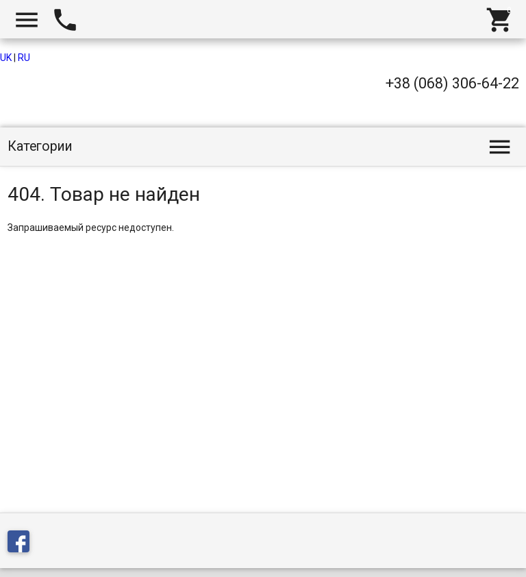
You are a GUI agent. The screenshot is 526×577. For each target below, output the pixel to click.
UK (6, 57)
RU (24, 57)
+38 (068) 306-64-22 (452, 83)
